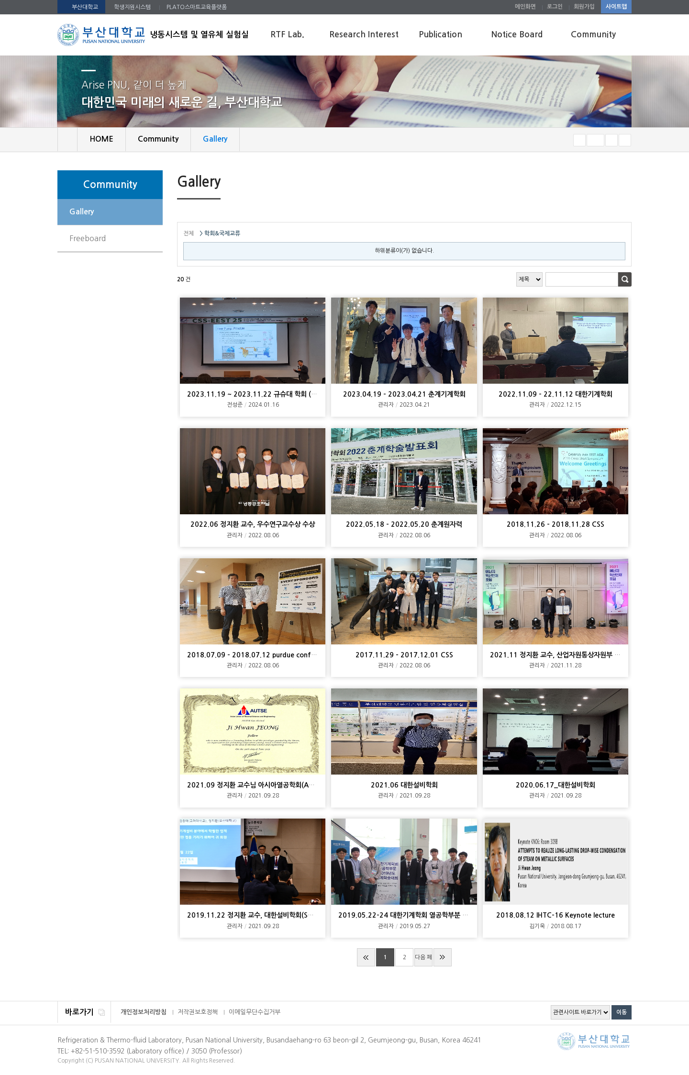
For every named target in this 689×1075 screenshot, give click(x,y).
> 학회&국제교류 (220, 233)
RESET (595, 140)
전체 (188, 233)
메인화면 (525, 7)
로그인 (555, 7)
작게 (579, 140)
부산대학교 (85, 7)
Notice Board (517, 34)
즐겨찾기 (625, 140)
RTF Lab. (287, 34)
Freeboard (87, 238)
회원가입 (584, 7)
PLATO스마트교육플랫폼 (197, 7)
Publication (440, 34)
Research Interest (364, 34)
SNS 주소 (625, 182)
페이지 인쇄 (610, 183)
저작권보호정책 (198, 1012)
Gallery (81, 211)
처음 (366, 957)
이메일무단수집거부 (254, 1012)
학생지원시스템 (132, 7)
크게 (611, 140)
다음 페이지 (423, 960)
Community (593, 34)
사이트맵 (616, 7)
